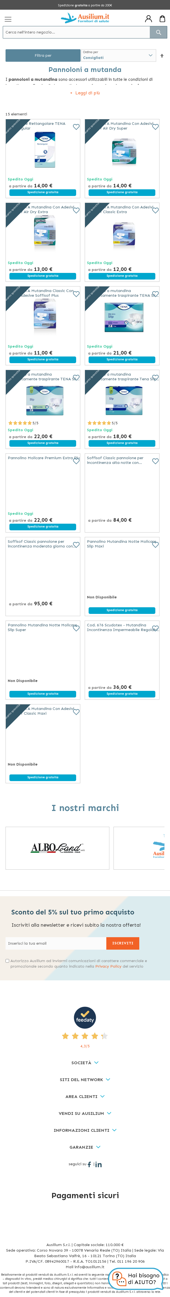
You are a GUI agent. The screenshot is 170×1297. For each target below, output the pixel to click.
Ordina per (90, 52)
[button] (162, 56)
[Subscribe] (122, 943)
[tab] (85, 1063)
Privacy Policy (108, 966)
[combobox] (85, 32)
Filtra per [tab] (43, 55)
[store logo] (85, 17)
